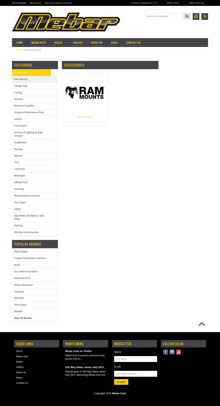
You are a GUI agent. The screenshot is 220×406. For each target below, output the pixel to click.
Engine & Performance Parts (29, 112)
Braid (17, 265)
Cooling (18, 92)
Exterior (18, 119)
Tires (16, 162)
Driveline (18, 99)
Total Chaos (20, 304)
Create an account (63, 3)
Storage (18, 149)
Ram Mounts (21, 79)
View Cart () (196, 3)
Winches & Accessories (26, 232)
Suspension (20, 142)
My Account (35, 3)
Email (117, 366)
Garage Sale (20, 86)
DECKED (19, 298)
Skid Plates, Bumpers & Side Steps (29, 217)
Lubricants (19, 169)
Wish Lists (173, 3)
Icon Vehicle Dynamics (26, 271)
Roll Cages (20, 202)
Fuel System (20, 125)
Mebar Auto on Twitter (78, 351)
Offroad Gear (21, 182)
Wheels (18, 155)
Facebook (165, 352)
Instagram (172, 352)
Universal (19, 291)
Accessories (20, 72)
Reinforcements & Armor (27, 195)
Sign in (47, 3)
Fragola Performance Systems (30, 258)
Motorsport (19, 175)
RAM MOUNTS (22, 278)
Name (117, 351)
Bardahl (18, 311)
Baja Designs (21, 251)
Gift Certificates (19, 3)
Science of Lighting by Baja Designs (28, 134)
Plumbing (19, 189)
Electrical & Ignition (24, 105)
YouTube (178, 352)
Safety (17, 209)
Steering (18, 225)
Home (19, 50)
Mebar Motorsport (23, 285)
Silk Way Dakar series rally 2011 (84, 367)
